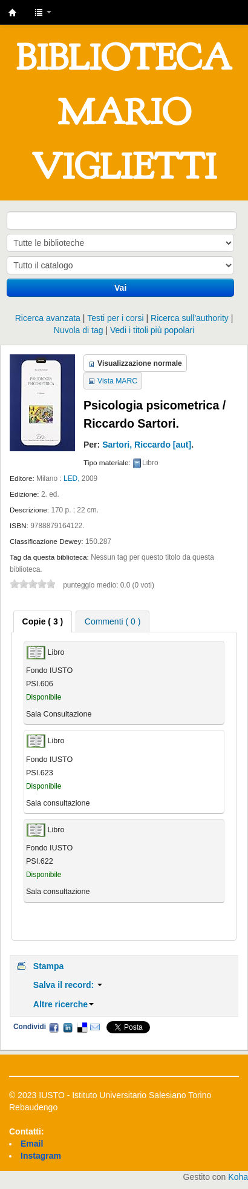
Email (95, 1027)
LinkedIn (68, 1027)
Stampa (48, 966)
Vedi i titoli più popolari (152, 330)
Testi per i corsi (115, 318)
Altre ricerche (63, 1004)
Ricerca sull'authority (190, 318)
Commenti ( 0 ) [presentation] (113, 621)
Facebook (54, 1027)
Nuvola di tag (78, 330)
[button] (42, 12)
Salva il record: (67, 985)
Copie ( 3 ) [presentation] (43, 621)
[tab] (43, 621)
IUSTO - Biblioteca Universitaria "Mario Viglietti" (12, 12)
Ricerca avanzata (47, 318)
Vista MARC (117, 381)
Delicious (82, 1027)
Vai (120, 288)
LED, (71, 478)
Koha (238, 1177)
